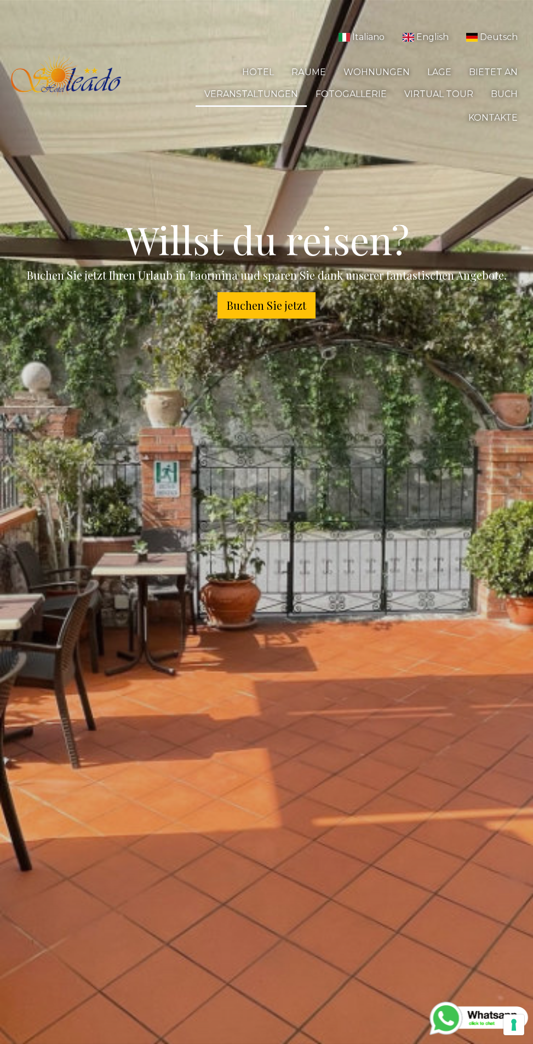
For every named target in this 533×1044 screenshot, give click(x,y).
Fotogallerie (351, 94)
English (425, 37)
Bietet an (493, 72)
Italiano (362, 37)
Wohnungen (376, 72)
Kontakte (493, 117)
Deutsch (492, 37)
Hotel (258, 72)
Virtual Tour (438, 94)
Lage (439, 72)
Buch (504, 94)
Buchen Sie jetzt (266, 305)
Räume (308, 72)
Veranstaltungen (251, 94)
